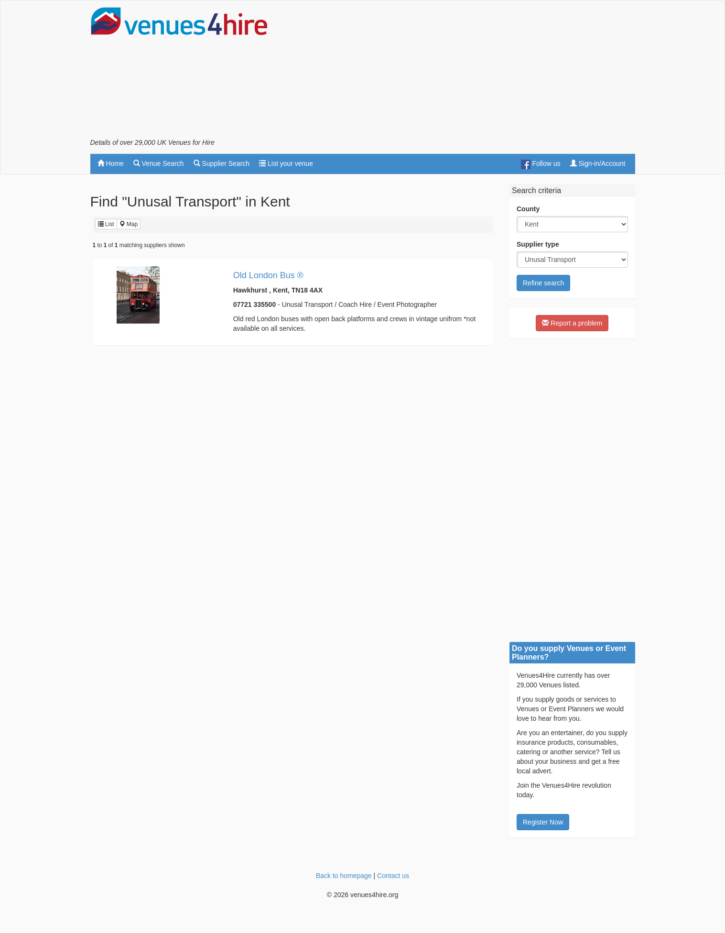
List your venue (286, 163)
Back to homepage (344, 875)
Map (128, 224)
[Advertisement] (461, 72)
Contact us (393, 875)
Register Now (543, 822)
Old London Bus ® (268, 275)
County (528, 209)
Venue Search (158, 163)
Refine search (543, 283)
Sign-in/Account (598, 163)
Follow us (541, 164)
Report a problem (572, 323)
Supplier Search (222, 163)
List (106, 224)
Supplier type (538, 244)
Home (110, 163)
